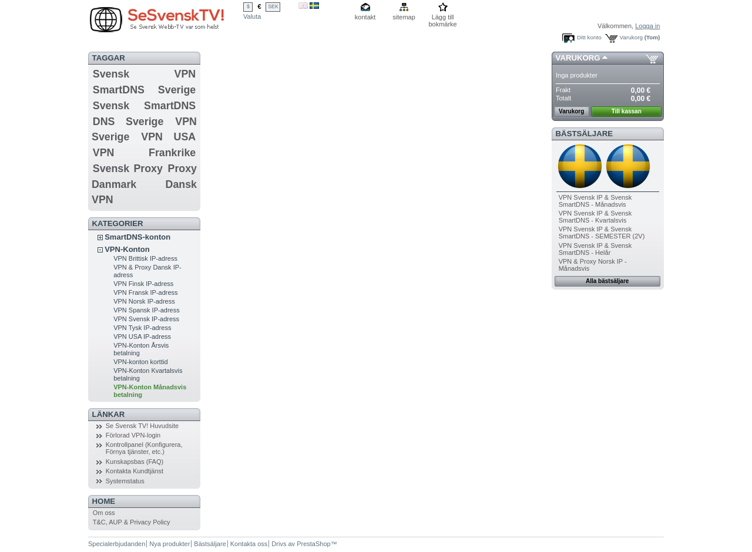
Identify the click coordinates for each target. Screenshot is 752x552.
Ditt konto (589, 37)
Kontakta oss (249, 543)
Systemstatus (125, 480)
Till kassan (627, 111)
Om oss (104, 512)
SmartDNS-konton (137, 237)
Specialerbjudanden (116, 543)
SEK (273, 6)
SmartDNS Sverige (144, 90)
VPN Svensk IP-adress (146, 318)
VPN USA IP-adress (142, 336)
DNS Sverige (128, 121)
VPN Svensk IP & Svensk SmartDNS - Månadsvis (595, 201)
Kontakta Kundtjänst (134, 470)
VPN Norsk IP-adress (144, 301)
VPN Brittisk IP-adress (145, 258)
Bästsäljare (584, 133)
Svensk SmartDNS (144, 106)
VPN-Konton (127, 249)
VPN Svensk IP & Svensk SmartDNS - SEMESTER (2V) (602, 232)
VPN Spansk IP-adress (146, 310)
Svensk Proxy (128, 168)
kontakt (365, 17)
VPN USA (168, 137)
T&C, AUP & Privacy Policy (131, 522)
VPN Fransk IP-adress (145, 292)
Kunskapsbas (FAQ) (134, 461)
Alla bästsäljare (607, 281)
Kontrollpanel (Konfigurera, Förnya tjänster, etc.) (144, 448)
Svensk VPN (144, 74)
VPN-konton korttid (140, 361)
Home (104, 501)
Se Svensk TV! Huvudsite (142, 425)
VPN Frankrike (144, 153)
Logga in (647, 25)
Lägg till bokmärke (442, 18)
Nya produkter (169, 543)
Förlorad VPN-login (133, 435)
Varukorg (631, 37)
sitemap (403, 17)
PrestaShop (313, 543)
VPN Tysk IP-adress (142, 327)
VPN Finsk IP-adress (143, 283)
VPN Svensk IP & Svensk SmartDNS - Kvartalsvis (595, 217)
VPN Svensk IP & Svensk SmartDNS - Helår (595, 249)
